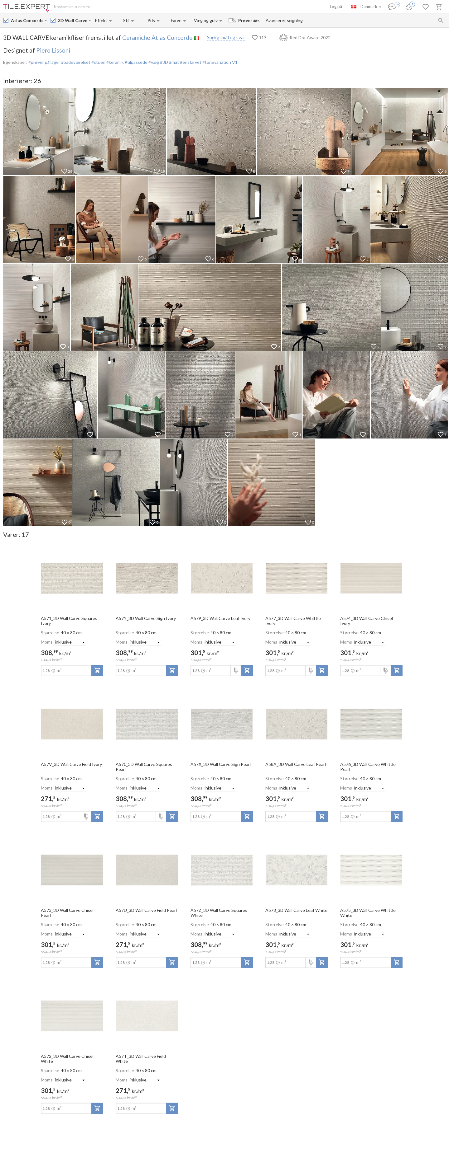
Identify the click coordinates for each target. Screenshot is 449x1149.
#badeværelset (75, 62)
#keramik (114, 62)
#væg (153, 62)
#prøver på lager (44, 62)
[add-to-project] (97, 670)
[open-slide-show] (72, 577)
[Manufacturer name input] (27, 20)
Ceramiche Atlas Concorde (157, 37)
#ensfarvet (190, 62)
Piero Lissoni (53, 50)
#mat (173, 62)
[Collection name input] (72, 20)
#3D (163, 62)
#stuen (97, 62)
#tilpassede (135, 62)
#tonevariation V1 (219, 62)
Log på (336, 6)
